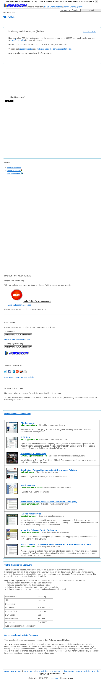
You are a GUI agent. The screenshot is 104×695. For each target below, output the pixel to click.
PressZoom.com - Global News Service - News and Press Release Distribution (55, 544)
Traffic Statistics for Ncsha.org (18, 565)
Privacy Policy (68, 671)
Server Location (15, 174)
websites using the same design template (54, 49)
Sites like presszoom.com (48, 547)
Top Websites (29, 671)
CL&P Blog (25, 437)
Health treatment (27, 485)
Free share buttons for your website (19, 377)
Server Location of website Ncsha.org (21, 635)
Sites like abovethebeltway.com (56, 532)
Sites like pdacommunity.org (52, 425)
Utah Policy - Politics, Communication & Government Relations (48, 470)
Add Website (16, 671)
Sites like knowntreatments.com (56, 487)
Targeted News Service (30, 514)
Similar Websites (14, 167)
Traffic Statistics (14, 171)
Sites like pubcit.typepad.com (53, 439)
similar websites (26, 49)
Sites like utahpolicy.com (47, 472)
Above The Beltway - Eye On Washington (38, 530)
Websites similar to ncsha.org (17, 414)
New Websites (42, 671)
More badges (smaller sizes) (20, 305)
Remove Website (83, 671)
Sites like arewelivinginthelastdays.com (67, 456)
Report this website (89, 32)
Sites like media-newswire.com (55, 504)
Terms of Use (55, 671)
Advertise (96, 671)
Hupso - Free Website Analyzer (17, 339)
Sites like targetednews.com (51, 516)
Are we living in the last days (33, 454)
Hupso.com (53, 678)
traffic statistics (18, 40)
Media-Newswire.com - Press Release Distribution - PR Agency (48, 502)
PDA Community (27, 423)
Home (6, 671)
